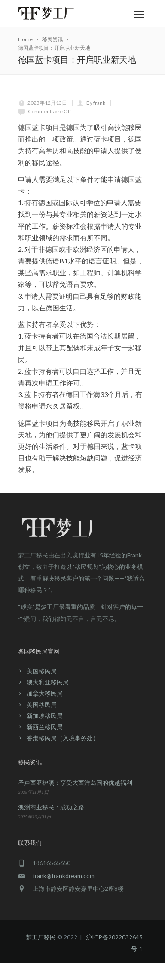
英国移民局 (42, 704)
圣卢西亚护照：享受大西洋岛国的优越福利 (75, 782)
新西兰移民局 (45, 726)
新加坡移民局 (45, 715)
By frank (95, 103)
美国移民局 (42, 671)
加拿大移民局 (45, 693)
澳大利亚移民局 (48, 682)
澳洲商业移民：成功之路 (51, 807)
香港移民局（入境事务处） (63, 738)
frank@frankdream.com (64, 875)
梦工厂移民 (41, 937)
